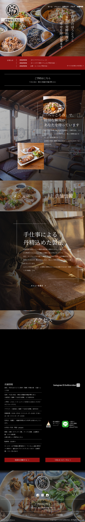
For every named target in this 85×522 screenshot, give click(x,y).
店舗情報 (80, 6)
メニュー (57, 6)
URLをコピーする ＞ (63, 460)
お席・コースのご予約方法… (39, 66)
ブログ (72, 6)
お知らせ (65, 6)
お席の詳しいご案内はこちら (13, 437)
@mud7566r (74, 427)
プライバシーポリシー (8, 520)
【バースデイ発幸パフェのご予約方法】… (43, 63)
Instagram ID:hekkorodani (66, 385)
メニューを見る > (38, 285)
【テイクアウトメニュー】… (39, 60)
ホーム (50, 6)
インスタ (27, 420)
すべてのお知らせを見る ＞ (75, 66)
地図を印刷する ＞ (22, 460)
